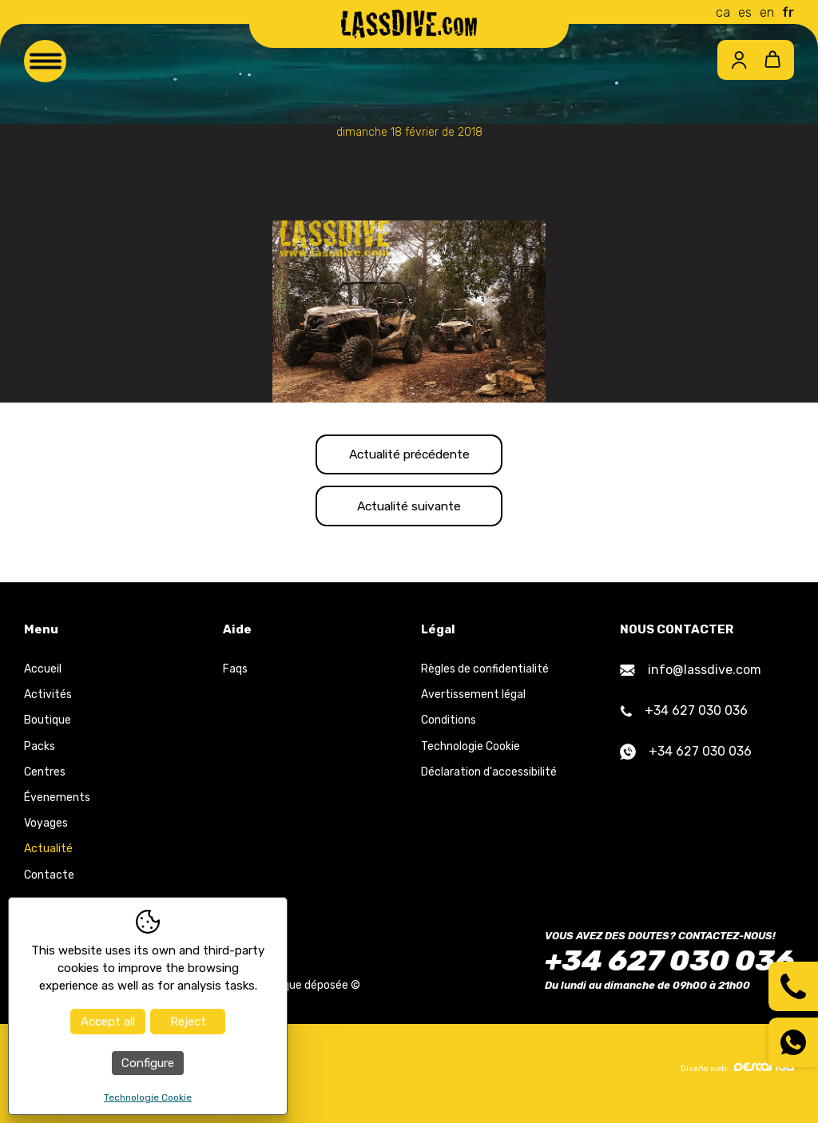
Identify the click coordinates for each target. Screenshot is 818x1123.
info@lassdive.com (690, 678)
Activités (48, 703)
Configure (147, 1063)
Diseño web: (737, 1076)
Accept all (108, 1021)
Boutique (47, 729)
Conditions (448, 729)
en (767, 12)
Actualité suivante (409, 512)
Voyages (46, 832)
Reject (188, 1021)
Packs (39, 755)
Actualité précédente (409, 456)
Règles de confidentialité (485, 678)
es (745, 12)
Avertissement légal (473, 703)
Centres (45, 781)
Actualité (48, 858)
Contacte (49, 884)
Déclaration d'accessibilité (489, 781)
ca (723, 12)
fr (788, 12)
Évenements (57, 806)
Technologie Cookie (470, 755)
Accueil (43, 678)
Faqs (235, 678)
